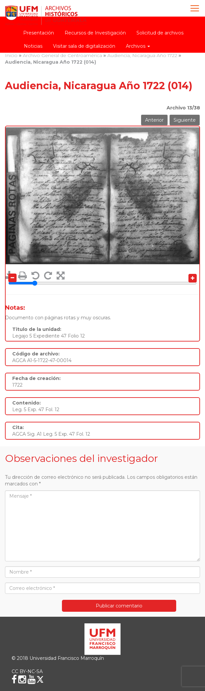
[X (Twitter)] (40, 679)
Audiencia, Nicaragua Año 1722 (142, 55)
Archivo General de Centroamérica (62, 55)
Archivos (138, 46)
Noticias (33, 46)
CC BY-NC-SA (27, 671)
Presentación (38, 33)
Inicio (11, 55)
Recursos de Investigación (95, 33)
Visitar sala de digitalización (84, 46)
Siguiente (185, 120)
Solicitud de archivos (159, 33)
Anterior (154, 120)
